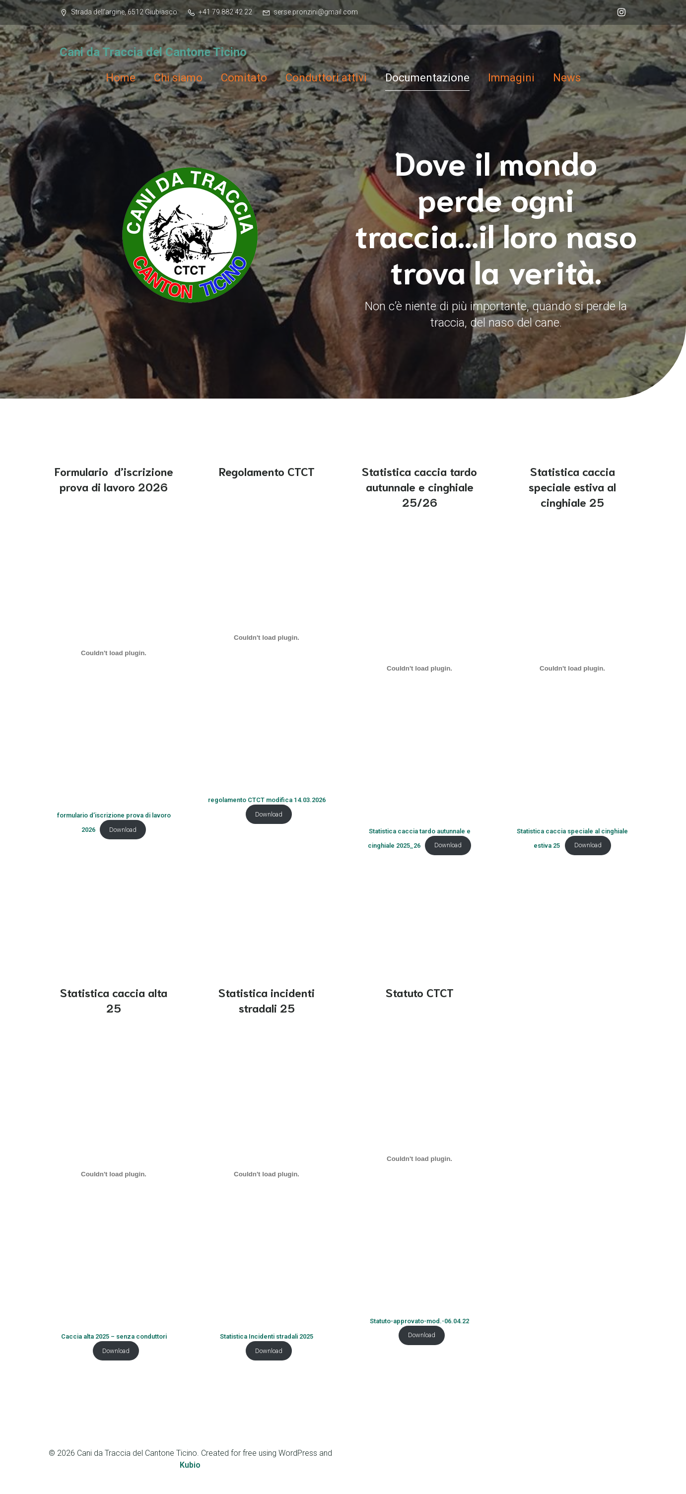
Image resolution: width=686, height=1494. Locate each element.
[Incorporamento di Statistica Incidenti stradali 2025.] (266, 1174)
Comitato (244, 77)
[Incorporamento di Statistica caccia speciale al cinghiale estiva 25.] (572, 668)
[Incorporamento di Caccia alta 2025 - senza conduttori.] (113, 1174)
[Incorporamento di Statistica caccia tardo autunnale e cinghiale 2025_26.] (419, 668)
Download (123, 829)
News (567, 77)
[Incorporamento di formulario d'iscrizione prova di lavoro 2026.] (113, 653)
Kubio (190, 1465)
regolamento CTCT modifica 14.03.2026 (267, 800)
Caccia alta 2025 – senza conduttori (114, 1336)
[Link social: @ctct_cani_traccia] (619, 12)
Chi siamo (178, 77)
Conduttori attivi (326, 77)
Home (121, 77)
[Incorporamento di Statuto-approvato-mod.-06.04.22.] (419, 1158)
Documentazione (427, 77)
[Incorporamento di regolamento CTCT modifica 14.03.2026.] (266, 637)
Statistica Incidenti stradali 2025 (266, 1336)
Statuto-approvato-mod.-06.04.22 (419, 1321)
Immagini (511, 77)
